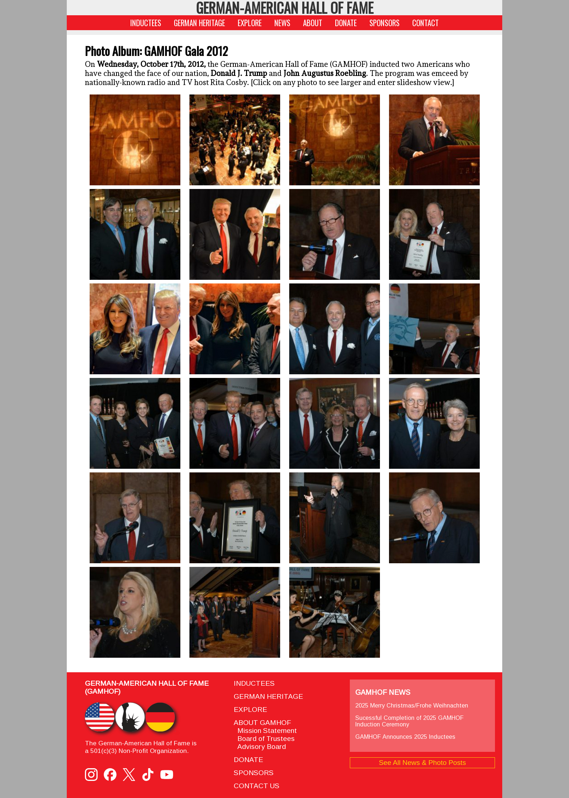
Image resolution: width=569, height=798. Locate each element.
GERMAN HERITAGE (199, 22)
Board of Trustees (264, 738)
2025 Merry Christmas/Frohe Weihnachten (411, 705)
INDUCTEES (145, 22)
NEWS (282, 22)
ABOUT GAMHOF (262, 722)
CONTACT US (256, 786)
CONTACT (425, 22)
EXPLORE (250, 22)
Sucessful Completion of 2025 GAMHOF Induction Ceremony (409, 721)
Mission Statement (265, 730)
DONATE (346, 22)
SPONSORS (384, 22)
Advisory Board (260, 746)
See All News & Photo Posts (422, 762)
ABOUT (312, 22)
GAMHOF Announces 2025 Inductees (405, 736)
